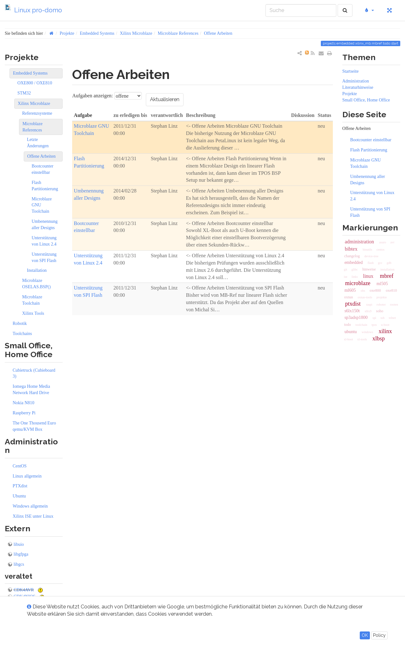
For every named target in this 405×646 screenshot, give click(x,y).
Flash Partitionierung (45, 185)
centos (381, 249)
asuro (382, 242)
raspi (369, 304)
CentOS (20, 466)
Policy (379, 635)
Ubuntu (19, 496)
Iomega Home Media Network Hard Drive (31, 389)
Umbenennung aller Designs (45, 224)
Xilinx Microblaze (136, 33)
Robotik (20, 323)
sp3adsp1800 (356, 317)
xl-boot (348, 339)
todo (347, 324)
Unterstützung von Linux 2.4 (44, 241)
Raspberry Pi (24, 413)
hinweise (369, 269)
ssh (382, 318)
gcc (380, 263)
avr (392, 242)
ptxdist (353, 304)
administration (359, 241)
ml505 (382, 283)
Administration (355, 81)
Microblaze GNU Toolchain (42, 205)
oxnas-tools (365, 297)
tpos (374, 324)
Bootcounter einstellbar (42, 169)
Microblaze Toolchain (32, 300)
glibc (355, 269)
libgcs (19, 564)
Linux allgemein (27, 476)
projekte (382, 297)
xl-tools (362, 339)
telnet (392, 318)
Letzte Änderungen (38, 142)
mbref (387, 276)
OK (365, 635)
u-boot (385, 324)
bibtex (351, 249)
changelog (352, 256)
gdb (389, 263)
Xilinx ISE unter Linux (33, 516)
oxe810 (391, 290)
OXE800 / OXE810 (34, 83)
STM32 (24, 93)
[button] (368, 10)
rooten (394, 304)
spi (374, 318)
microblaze (358, 283)
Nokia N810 (23, 402)
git (345, 269)
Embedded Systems (97, 33)
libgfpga (21, 554)
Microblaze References (178, 33)
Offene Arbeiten (218, 33)
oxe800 (375, 290)
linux (368, 276)
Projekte (66, 33)
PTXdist (20, 486)
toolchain (361, 324)
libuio (19, 544)
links (355, 276)
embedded (354, 262)
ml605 (350, 290)
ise (345, 276)
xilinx (385, 331)
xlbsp (378, 338)
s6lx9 (367, 311)
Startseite (350, 71)
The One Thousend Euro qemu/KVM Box (34, 426)
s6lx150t (352, 310)
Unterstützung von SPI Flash (44, 257)
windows (367, 332)
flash (371, 263)
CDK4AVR (24, 590)
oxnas (348, 297)
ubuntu (351, 331)
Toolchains (22, 333)
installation (387, 269)
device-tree (371, 256)
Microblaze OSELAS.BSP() (36, 283)
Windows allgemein (30, 506)
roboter (381, 304)
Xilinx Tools (33, 313)
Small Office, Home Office (366, 100)
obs (363, 290)
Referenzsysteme (37, 113)
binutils (367, 249)
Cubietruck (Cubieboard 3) (34, 373)
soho (379, 311)
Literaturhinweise (357, 87)
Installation (37, 270)
